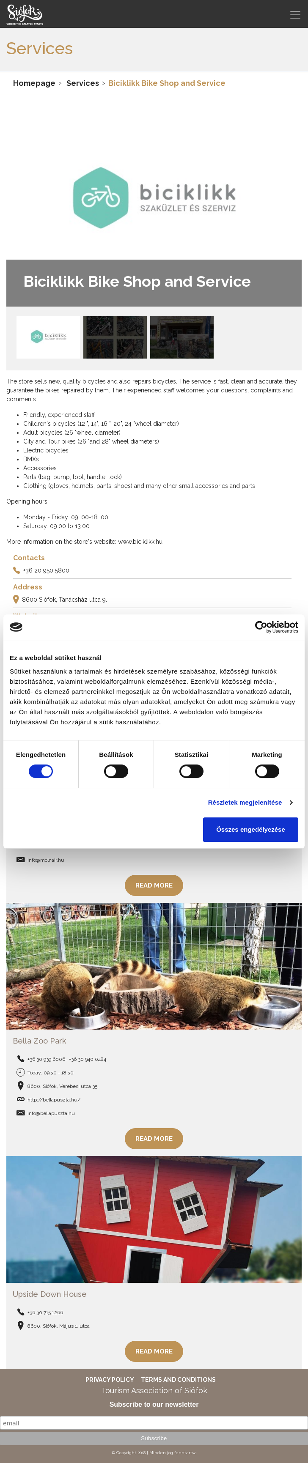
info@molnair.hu (46, 860)
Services (82, 83)
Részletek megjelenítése (245, 802)
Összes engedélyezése (250, 829)
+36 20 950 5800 (46, 570)
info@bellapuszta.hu (51, 1113)
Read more (154, 885)
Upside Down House (50, 1294)
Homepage (34, 83)
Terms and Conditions (178, 1379)
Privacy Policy (109, 1379)
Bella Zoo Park (39, 1040)
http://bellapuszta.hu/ (54, 1100)
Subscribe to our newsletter (154, 1404)
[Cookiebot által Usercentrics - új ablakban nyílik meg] (261, 627)
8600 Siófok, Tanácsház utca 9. (64, 599)
